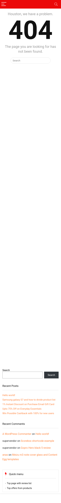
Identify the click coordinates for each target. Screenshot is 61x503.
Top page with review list (19, 483)
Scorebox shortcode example (37, 440)
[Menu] (4, 4)
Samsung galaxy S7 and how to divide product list (28, 399)
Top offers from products (19, 488)
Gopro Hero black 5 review (36, 447)
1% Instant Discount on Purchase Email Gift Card (28, 404)
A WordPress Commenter (16, 433)
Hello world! (8, 395)
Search (6, 370)
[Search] (56, 4)
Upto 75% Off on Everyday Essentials (21, 408)
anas (5, 454)
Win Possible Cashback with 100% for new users (28, 413)
